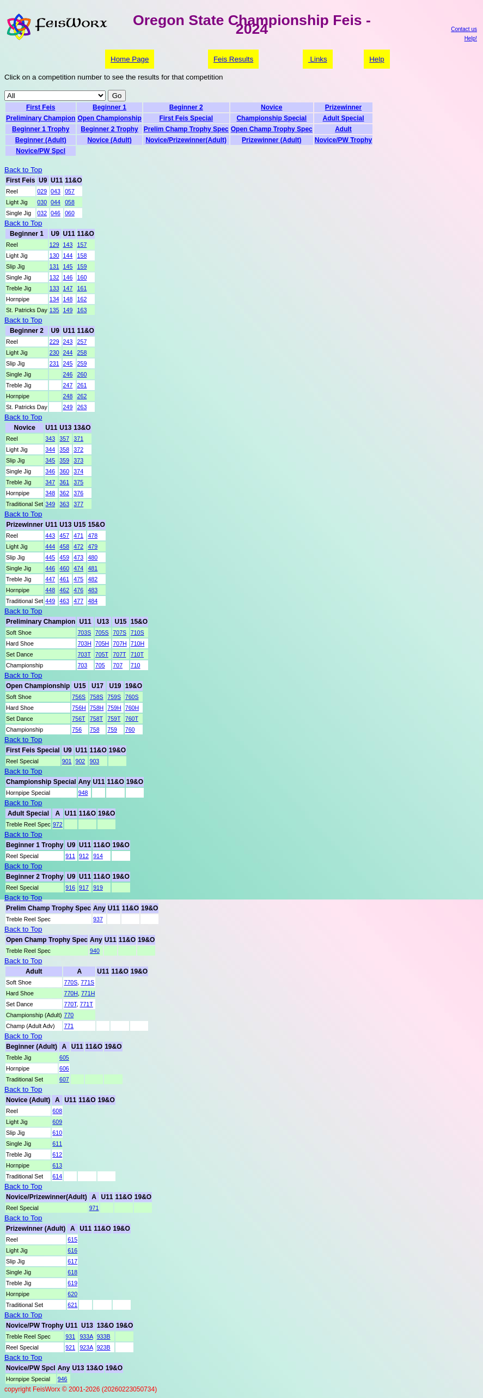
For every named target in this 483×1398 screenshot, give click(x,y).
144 (68, 255)
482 (92, 579)
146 (68, 277)
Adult (343, 129)
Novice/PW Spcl (40, 151)
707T (119, 654)
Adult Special (343, 118)
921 (70, 1347)
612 (57, 1154)
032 (42, 213)
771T (86, 1004)
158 (82, 255)
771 (69, 1026)
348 (50, 493)
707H (119, 643)
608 (57, 1111)
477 (78, 601)
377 (78, 504)
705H (102, 643)
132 (54, 277)
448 (50, 590)
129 (54, 244)
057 (70, 191)
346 (50, 471)
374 (78, 471)
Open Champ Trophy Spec (272, 129)
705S (102, 632)
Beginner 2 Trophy (109, 129)
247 (68, 385)
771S (87, 982)
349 (50, 504)
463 (64, 601)
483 (92, 590)
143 (68, 244)
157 (82, 244)
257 (82, 341)
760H (132, 707)
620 (72, 1294)
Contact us (464, 29)
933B (104, 1336)
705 (100, 665)
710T (137, 654)
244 (68, 352)
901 (67, 761)
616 (72, 1250)
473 (78, 557)
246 (68, 374)
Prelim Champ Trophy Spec (186, 129)
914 (98, 856)
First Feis (40, 107)
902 (80, 761)
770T (70, 1004)
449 (50, 601)
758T (96, 718)
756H (78, 707)
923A (86, 1347)
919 (98, 887)
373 (78, 460)
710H (137, 643)
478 (92, 535)
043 (55, 191)
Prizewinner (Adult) (271, 140)
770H (70, 993)
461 (64, 579)
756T (78, 718)
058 (70, 202)
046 (55, 213)
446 (50, 568)
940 (95, 950)
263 (82, 407)
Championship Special (271, 118)
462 (64, 590)
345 (50, 460)
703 (82, 665)
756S (78, 697)
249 (68, 407)
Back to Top (23, 170)
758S (96, 697)
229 (54, 341)
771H (88, 993)
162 (82, 299)
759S (114, 697)
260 (82, 374)
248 (68, 396)
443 (50, 535)
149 (68, 310)
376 (78, 493)
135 (54, 310)
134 (54, 299)
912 (84, 856)
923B (104, 1347)
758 (95, 729)
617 (72, 1261)
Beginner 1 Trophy (40, 129)
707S (119, 632)
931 (70, 1336)
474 (78, 568)
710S (137, 632)
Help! (470, 38)
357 (64, 438)
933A (86, 1336)
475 (78, 579)
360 (64, 471)
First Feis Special (186, 118)
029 (42, 191)
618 (72, 1272)
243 (68, 341)
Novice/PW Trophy (343, 140)
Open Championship (109, 118)
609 (57, 1122)
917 (84, 887)
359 (64, 460)
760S (132, 697)
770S (70, 982)
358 (64, 449)
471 (78, 535)
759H (114, 707)
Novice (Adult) (109, 140)
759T (113, 718)
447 (50, 579)
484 (92, 601)
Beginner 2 (186, 107)
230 (54, 352)
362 (64, 493)
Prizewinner (343, 107)
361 (64, 482)
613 (57, 1165)
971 (94, 1208)
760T (131, 718)
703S (84, 632)
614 (57, 1176)
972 (58, 824)
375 (78, 482)
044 (55, 202)
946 (63, 1379)
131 (54, 266)
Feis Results (233, 59)
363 (64, 504)
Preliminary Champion (40, 118)
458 (64, 546)
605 (64, 1057)
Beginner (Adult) (40, 140)
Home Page (130, 59)
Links (317, 59)
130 (54, 255)
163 (82, 310)
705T (101, 654)
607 (64, 1079)
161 (82, 288)
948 (83, 792)
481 (92, 568)
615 (72, 1239)
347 (50, 482)
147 (68, 288)
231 (54, 363)
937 (98, 919)
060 (70, 213)
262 (82, 396)
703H (84, 643)
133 (54, 288)
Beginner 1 (109, 107)
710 (135, 665)
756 (77, 729)
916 (70, 887)
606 (64, 1068)
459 (64, 557)
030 (42, 202)
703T (83, 654)
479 (92, 546)
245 (68, 363)
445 (50, 557)
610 (57, 1132)
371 (78, 438)
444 (50, 546)
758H (96, 707)
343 (50, 438)
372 (78, 449)
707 (118, 665)
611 (57, 1143)
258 (82, 352)
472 (78, 546)
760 (130, 729)
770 (69, 1015)
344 (50, 449)
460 (64, 568)
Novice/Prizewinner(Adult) (186, 140)
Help (376, 59)
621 (72, 1305)
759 (112, 729)
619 (72, 1283)
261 (82, 385)
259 (82, 363)
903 (94, 761)
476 (78, 590)
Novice (271, 107)
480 (92, 557)
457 (64, 535)
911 (70, 856)
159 (82, 266)
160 (82, 277)
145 (68, 266)
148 (68, 299)
